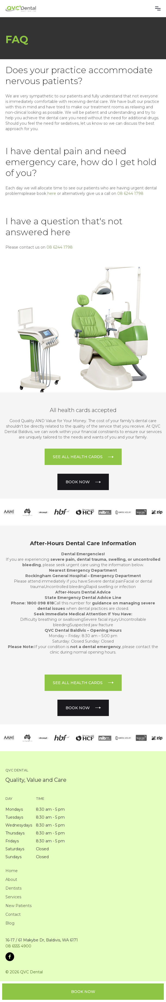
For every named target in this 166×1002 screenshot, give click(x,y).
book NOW (83, 991)
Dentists (13, 888)
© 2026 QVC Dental (24, 972)
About (11, 879)
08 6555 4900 (18, 946)
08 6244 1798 (130, 193)
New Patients (18, 905)
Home (11, 870)
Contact (13, 914)
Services (13, 896)
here (51, 193)
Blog (9, 923)
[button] (158, 8)
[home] (20, 8)
